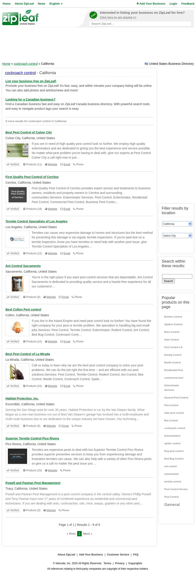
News (41, 3)
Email (67, 164)
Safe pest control (174, 413)
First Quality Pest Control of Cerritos (32, 177)
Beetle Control (172, 362)
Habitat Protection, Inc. (22, 398)
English (56, 3)
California (168, 224)
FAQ (136, 554)
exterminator (171, 474)
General (172, 504)
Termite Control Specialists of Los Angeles (36, 221)
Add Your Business (151, 3)
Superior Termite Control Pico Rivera (32, 438)
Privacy (120, 563)
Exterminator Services (171, 387)
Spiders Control (173, 324)
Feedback (187, 3)
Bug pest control (173, 451)
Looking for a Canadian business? (30, 99)
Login (173, 3)
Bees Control (171, 332)
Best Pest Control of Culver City (28, 132)
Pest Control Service (176, 489)
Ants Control (171, 339)
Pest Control (171, 497)
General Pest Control (176, 397)
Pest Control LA (173, 347)
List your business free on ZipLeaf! (30, 81)
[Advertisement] (98, 46)
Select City (169, 235)
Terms (107, 563)
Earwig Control (172, 355)
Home (6, 3)
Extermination (172, 435)
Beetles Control (173, 316)
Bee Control (171, 420)
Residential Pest (173, 370)
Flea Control (171, 405)
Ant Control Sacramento (23, 266)
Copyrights (135, 563)
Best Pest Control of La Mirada (27, 354)
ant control (170, 466)
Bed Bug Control (173, 458)
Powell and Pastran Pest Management (32, 483)
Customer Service (118, 554)
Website (52, 164)
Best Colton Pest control (23, 309)
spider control (172, 443)
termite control (172, 481)
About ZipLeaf (24, 3)
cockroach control (26, 63)
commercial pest (173, 377)
